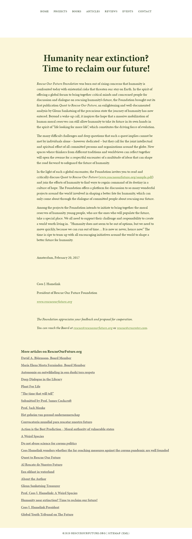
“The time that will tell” (37, 393)
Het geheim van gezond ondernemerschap (50, 414)
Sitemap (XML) (119, 533)
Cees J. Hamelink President (40, 507)
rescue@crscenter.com (132, 327)
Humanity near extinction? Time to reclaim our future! (59, 500)
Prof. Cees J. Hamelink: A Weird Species (49, 492)
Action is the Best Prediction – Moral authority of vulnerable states (67, 429)
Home (44, 11)
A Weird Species (32, 436)
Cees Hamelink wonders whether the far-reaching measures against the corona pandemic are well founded (95, 450)
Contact (145, 11)
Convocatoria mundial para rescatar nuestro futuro (56, 421)
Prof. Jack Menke (33, 407)
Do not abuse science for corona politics (49, 443)
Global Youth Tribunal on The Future (47, 514)
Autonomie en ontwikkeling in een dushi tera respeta (58, 372)
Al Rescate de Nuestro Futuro (41, 464)
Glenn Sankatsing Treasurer (40, 485)
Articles (93, 11)
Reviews (111, 11)
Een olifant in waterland (37, 471)
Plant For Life (30, 386)
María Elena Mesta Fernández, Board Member (53, 365)
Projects (60, 11)
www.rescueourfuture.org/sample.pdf (126, 177)
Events (127, 11)
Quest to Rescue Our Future (41, 457)
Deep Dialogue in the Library (41, 379)
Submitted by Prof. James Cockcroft (46, 400)
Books (76, 11)
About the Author (33, 478)
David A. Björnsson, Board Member (46, 358)
